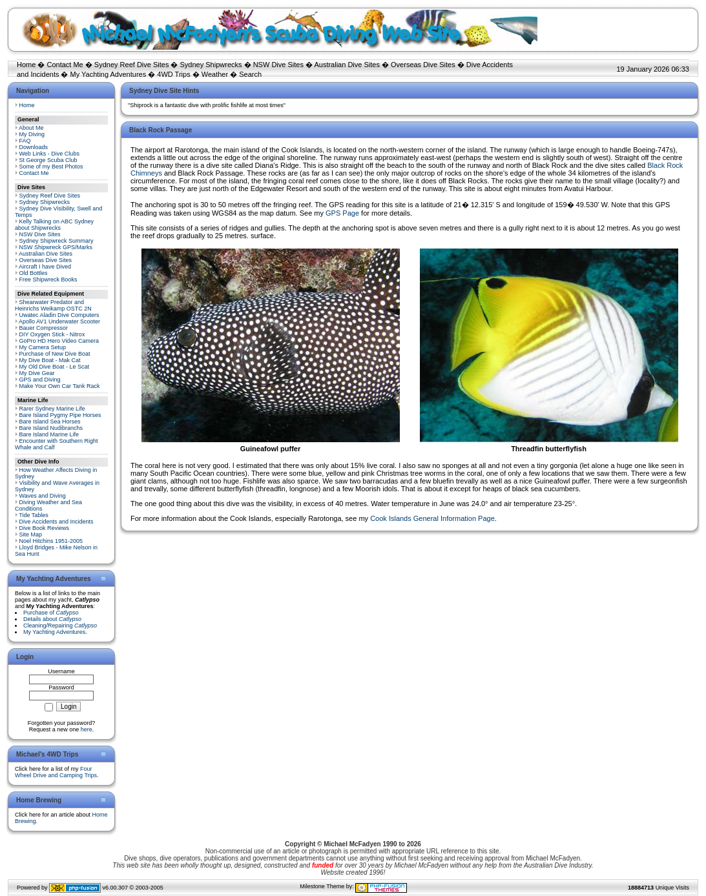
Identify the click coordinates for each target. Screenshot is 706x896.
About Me (31, 128)
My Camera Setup (43, 347)
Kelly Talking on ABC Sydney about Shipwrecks (54, 224)
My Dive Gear (37, 373)
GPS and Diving (40, 379)
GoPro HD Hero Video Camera (59, 341)
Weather (215, 74)
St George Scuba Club (48, 160)
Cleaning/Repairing (60, 625)
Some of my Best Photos (51, 166)
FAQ (25, 140)
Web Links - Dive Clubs (49, 153)
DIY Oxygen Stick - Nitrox (52, 334)
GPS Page (342, 213)
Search (250, 74)
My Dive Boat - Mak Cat (50, 360)
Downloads (33, 147)
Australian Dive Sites (347, 64)
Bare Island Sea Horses (50, 421)
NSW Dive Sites (278, 64)
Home (26, 64)
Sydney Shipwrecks (211, 64)
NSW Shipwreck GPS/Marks (56, 247)
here (86, 729)
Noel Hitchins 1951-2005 (51, 541)
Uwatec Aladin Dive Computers (59, 315)
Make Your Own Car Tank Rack (59, 386)
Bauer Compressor (43, 328)
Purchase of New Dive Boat (54, 354)
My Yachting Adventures (108, 74)
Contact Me (65, 64)
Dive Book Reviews (44, 528)
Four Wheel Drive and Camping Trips (56, 772)
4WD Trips (173, 74)
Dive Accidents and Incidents (56, 521)
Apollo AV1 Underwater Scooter (59, 321)
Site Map (31, 534)
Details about (52, 619)
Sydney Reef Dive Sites (131, 64)
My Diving (32, 134)
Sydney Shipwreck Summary (56, 241)
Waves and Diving (42, 496)
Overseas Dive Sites (423, 64)
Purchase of (51, 612)
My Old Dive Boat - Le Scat (54, 366)
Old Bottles (33, 273)
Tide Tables (33, 515)
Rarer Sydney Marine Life (52, 408)
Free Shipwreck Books (48, 279)
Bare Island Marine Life (49, 434)
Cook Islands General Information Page (432, 518)
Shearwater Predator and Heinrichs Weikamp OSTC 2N (53, 305)
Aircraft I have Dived (45, 266)
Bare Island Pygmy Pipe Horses (60, 415)
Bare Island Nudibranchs (51, 428)
